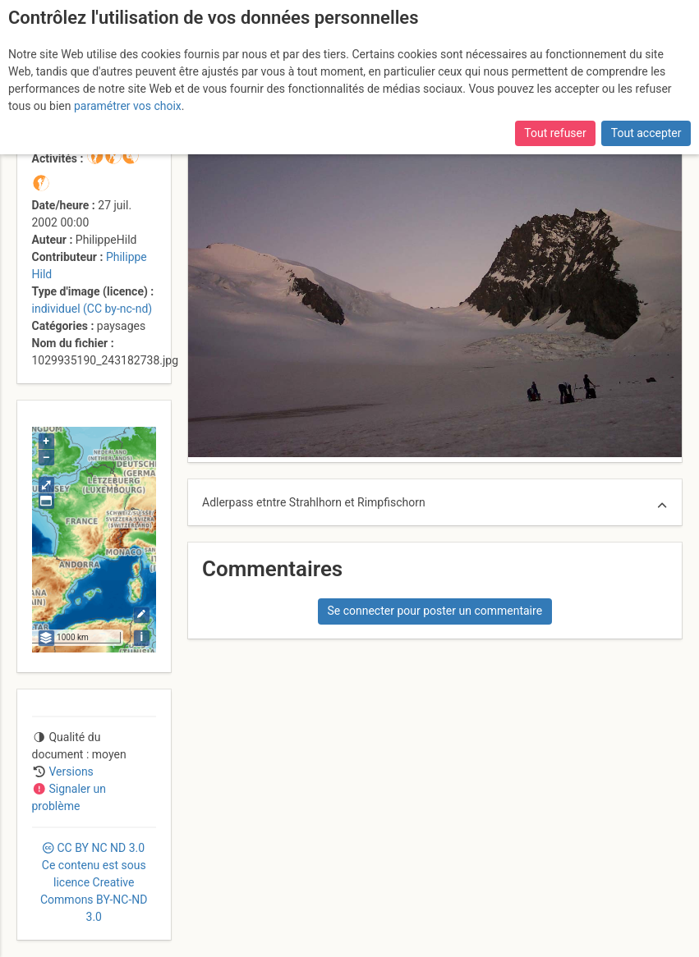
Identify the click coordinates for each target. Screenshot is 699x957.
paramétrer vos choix (128, 105)
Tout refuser (555, 133)
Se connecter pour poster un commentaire (434, 610)
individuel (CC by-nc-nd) (92, 308)
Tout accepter (646, 133)
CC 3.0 (93, 882)
